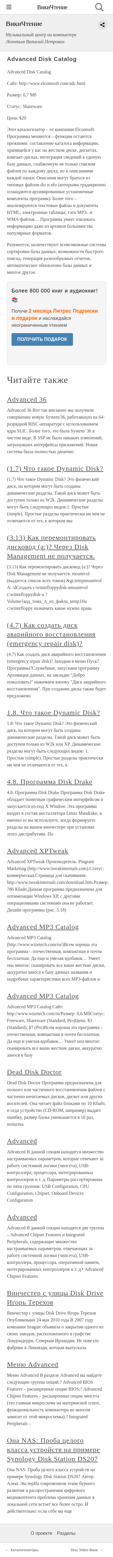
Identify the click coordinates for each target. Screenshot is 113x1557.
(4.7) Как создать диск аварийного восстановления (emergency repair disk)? (51, 634)
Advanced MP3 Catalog (43, 927)
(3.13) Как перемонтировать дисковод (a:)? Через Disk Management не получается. (51, 547)
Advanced (22, 1141)
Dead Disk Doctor (34, 1072)
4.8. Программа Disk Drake (50, 781)
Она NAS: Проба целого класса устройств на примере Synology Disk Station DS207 (53, 1450)
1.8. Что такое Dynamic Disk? (53, 712)
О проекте (41, 1533)
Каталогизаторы (25, 1550)
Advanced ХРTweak (37, 851)
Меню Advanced (32, 1364)
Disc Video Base (84, 1550)
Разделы (66, 1533)
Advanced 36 (27, 399)
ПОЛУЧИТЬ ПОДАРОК (42, 339)
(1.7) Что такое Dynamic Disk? (55, 468)
